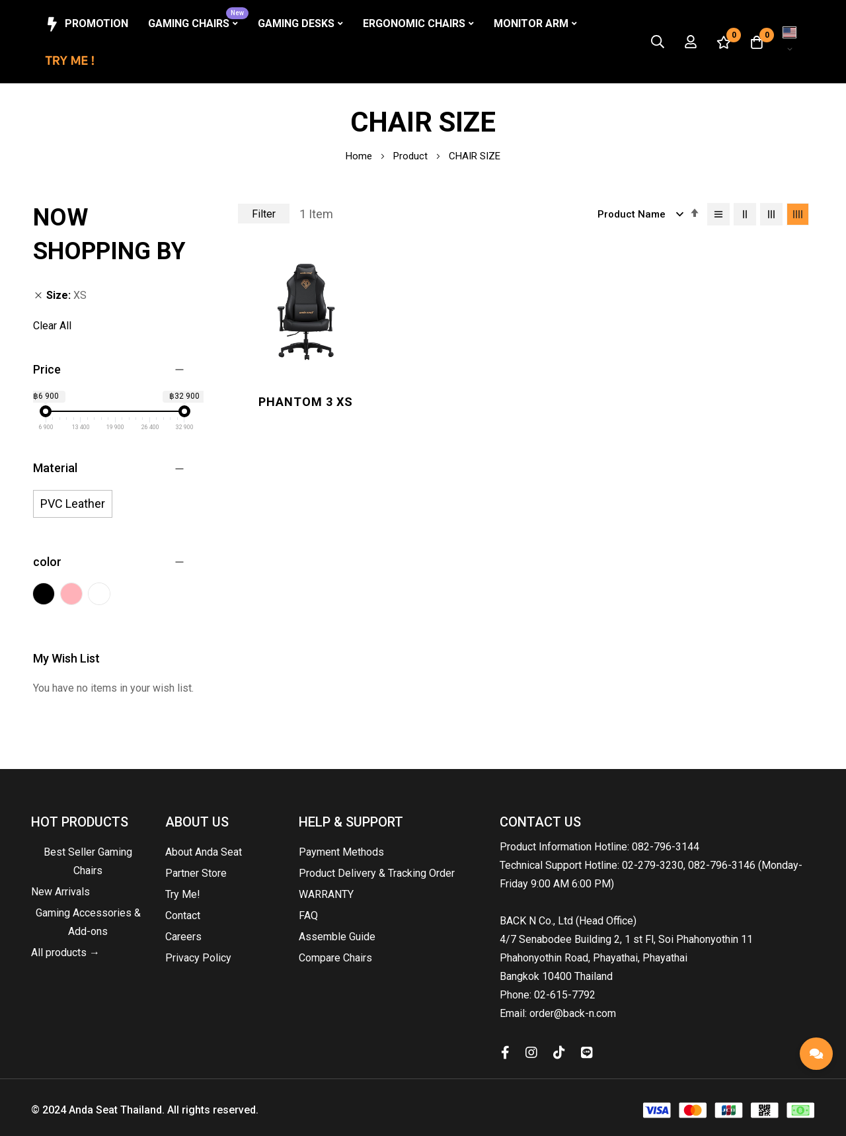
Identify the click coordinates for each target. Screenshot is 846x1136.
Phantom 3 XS (302, 396)
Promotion (85, 24)
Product (411, 156)
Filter (264, 214)
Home (360, 156)
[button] (790, 41)
